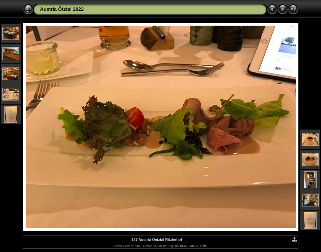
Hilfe (203, 246)
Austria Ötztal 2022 (62, 9)
